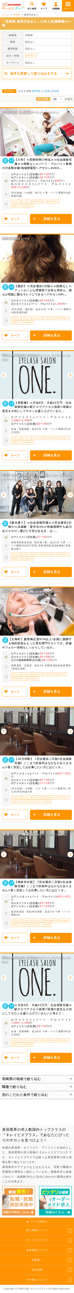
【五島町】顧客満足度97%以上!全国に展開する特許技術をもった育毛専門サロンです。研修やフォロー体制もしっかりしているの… (37, 643)
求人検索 (32, 9)
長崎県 (16, 14)
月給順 (55, 91)
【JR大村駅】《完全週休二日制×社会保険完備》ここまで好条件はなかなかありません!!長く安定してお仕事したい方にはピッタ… (37, 763)
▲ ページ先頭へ (37, 1221)
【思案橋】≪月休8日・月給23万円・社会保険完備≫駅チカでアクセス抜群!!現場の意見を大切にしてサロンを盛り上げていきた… (37, 407)
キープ (44, 9)
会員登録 (55, 9)
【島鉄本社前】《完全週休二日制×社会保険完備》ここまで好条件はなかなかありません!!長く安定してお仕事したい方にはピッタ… (37, 886)
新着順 (36, 91)
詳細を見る (52, 218)
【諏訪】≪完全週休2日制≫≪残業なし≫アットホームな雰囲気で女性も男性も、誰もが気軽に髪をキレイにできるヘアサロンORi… (37, 290)
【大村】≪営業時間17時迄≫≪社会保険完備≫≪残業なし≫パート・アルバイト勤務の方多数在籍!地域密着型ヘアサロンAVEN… (37, 164)
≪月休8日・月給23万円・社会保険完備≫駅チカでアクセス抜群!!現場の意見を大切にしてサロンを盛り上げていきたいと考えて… (37, 1009)
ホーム (5, 14)
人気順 (46, 91)
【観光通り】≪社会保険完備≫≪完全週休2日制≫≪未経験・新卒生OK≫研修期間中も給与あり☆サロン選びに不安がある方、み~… (37, 527)
